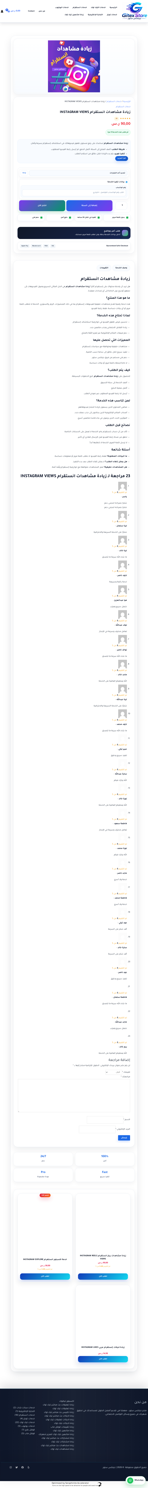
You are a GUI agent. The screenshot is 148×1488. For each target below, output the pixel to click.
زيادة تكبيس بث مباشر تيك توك (59, 1412)
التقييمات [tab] (104, 268)
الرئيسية (113, 8)
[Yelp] (28, 1467)
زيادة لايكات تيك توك (64, 1423)
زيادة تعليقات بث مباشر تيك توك (58, 1405)
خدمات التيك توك (98, 8)
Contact (31, 11)
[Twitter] (16, 1467)
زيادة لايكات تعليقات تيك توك (60, 1420)
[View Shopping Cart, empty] (14, 11)
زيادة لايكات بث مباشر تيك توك (59, 1416)
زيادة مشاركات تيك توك (62, 1442)
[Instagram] (11, 1467)
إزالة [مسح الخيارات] (24, 173)
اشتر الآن (42, 206)
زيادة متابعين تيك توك (74, 15)
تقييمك (126, 1072)
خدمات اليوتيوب (62, 8)
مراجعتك (125, 1077)
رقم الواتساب (121, 188)
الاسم (126, 1120)
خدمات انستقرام (80, 8)
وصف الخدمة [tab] (121, 268)
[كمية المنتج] (121, 206)
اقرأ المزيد (121, 158)
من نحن (42, 11)
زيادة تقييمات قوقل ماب (62, 1427)
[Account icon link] (2, 11)
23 (116, 119)
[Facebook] (22, 1467)
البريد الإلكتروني (122, 1129)
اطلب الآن (103, 1276)
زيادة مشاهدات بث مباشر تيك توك (57, 1446)
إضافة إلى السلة (89, 206)
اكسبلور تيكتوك (66, 1401)
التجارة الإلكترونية (95, 15)
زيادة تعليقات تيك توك (63, 1409)
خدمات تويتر (112, 15)
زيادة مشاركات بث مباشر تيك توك (57, 1438)
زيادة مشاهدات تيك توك (62, 1449)
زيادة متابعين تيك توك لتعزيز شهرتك (56, 1434)
